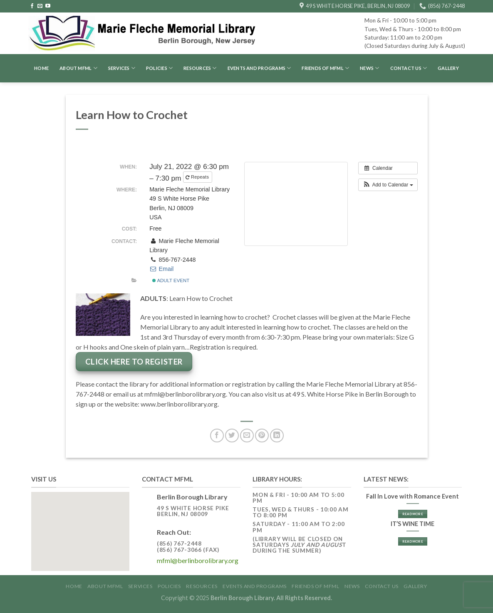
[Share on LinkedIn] (277, 435)
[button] (388, 185)
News (369, 68)
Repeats (198, 177)
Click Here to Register (134, 361)
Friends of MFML (325, 68)
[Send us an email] (39, 6)
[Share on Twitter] (232, 435)
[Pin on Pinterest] (262, 435)
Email (161, 269)
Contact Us (408, 68)
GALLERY (448, 68)
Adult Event (170, 280)
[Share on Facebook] (217, 435)
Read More (412, 514)
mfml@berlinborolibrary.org (197, 560)
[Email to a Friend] (247, 435)
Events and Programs (259, 68)
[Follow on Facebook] (32, 6)
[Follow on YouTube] (47, 6)
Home (41, 68)
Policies (159, 68)
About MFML (78, 68)
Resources (199, 68)
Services (121, 68)
